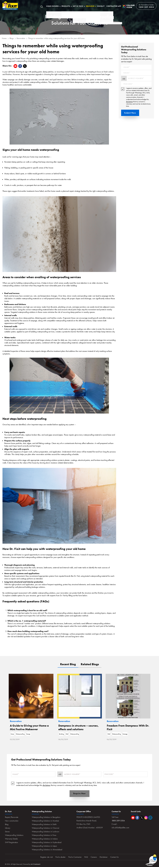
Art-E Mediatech (35, 864)
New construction (11, 820)
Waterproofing (20, 734)
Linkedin (150, 818)
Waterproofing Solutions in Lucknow (45, 831)
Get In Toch (78, 6)
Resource (90, 6)
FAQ (86, 857)
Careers (94, 857)
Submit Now (130, 113)
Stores (7, 831)
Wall (67, 734)
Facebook (137, 818)
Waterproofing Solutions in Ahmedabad (47, 849)
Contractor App (113, 6)
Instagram (146, 818)
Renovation (21, 38)
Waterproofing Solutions (14, 835)
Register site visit (46, 857)
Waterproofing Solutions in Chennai (45, 828)
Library (7, 828)
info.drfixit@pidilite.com (120, 827)
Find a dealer (60, 857)
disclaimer (129, 101)
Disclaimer (104, 857)
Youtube (133, 818)
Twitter (142, 818)
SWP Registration (11, 842)
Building (61, 734)
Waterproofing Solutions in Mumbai (45, 820)
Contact (101, 6)
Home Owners (52, 6)
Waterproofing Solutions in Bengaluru (46, 817)
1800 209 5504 (146, 7)
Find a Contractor (75, 857)
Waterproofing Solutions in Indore (45, 838)
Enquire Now (79, 793)
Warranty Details (11, 838)
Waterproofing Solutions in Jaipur (44, 846)
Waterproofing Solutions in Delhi (44, 824)
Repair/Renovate (11, 817)
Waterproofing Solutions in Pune (44, 835)
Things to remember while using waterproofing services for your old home (56, 38)
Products (65, 6)
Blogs (12, 38)
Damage (124, 734)
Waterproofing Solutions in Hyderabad (46, 842)
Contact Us (114, 857)
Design (28, 734)
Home (10, 5)
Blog (6, 824)
